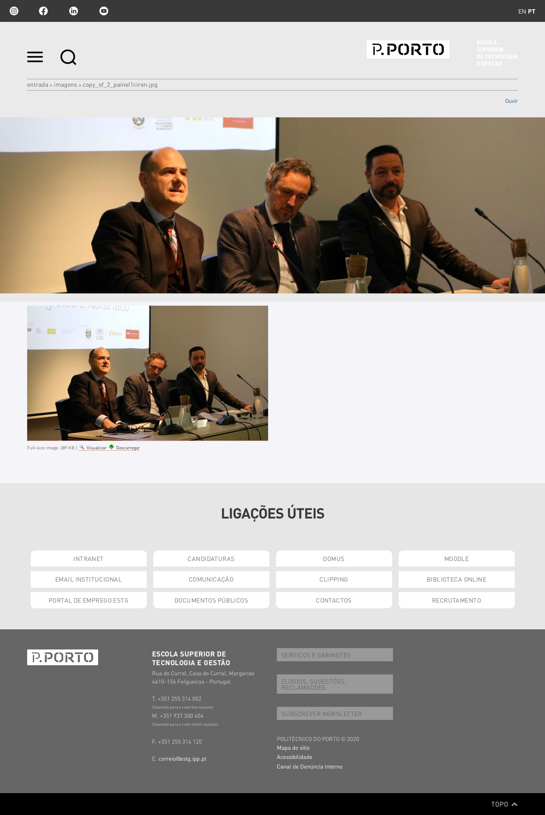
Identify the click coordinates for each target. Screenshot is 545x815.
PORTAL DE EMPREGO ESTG (88, 600)
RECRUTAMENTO (456, 600)
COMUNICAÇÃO (211, 579)
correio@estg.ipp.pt (182, 758)
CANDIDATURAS (211, 558)
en (522, 11)
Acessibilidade (294, 756)
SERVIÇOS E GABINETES (315, 655)
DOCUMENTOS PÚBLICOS (211, 600)
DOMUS (333, 558)
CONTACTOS (334, 600)
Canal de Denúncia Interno (310, 766)
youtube (103, 11)
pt (531, 11)
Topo (504, 804)
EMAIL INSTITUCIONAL (88, 579)
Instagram (13, 11)
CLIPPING (333, 579)
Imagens (65, 84)
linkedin (73, 11)
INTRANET (88, 558)
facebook (43, 11)
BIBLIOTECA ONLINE (456, 579)
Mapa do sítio (293, 747)
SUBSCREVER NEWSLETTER (321, 713)
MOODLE (456, 558)
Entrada (37, 84)
